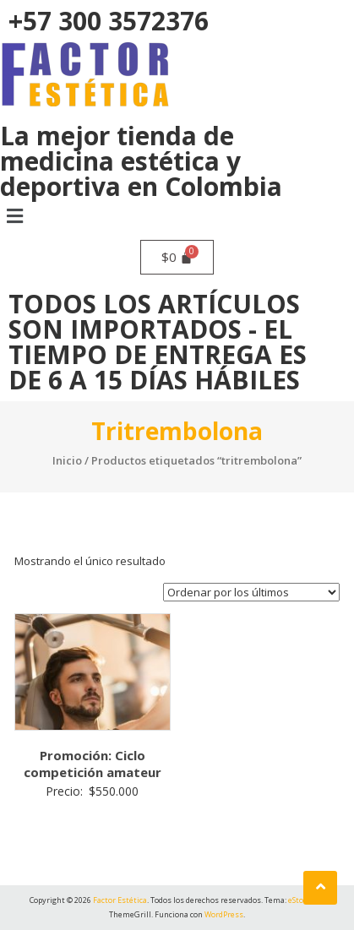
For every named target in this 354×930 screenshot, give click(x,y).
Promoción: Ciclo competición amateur (92, 763)
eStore (299, 900)
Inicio (67, 460)
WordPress (223, 914)
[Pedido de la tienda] (251, 592)
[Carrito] (177, 257)
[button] (177, 215)
